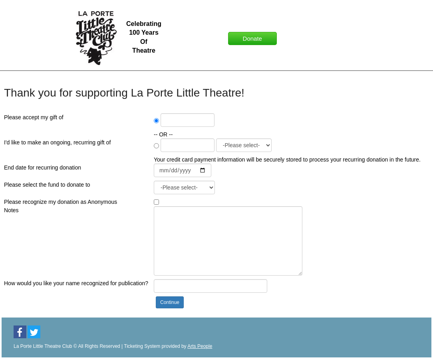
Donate (252, 38)
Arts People (199, 346)
